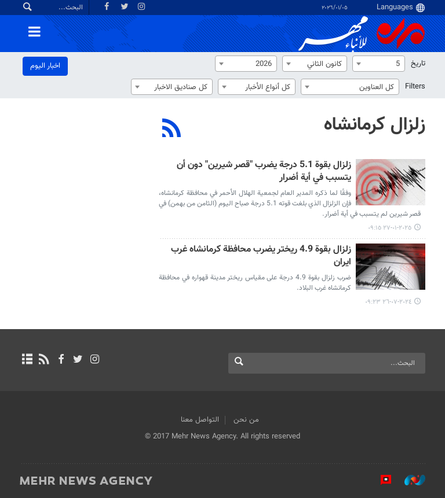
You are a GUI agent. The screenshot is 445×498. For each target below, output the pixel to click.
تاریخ (418, 63)
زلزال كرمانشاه (374, 124)
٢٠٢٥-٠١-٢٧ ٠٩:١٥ (389, 228)
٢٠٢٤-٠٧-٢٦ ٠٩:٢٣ (388, 302)
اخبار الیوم (45, 66)
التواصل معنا (200, 420)
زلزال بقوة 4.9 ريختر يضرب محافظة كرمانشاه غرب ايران (261, 257)
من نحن (246, 420)
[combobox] (378, 64)
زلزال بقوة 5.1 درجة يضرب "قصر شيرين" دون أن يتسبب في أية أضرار (264, 172)
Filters (415, 87)
